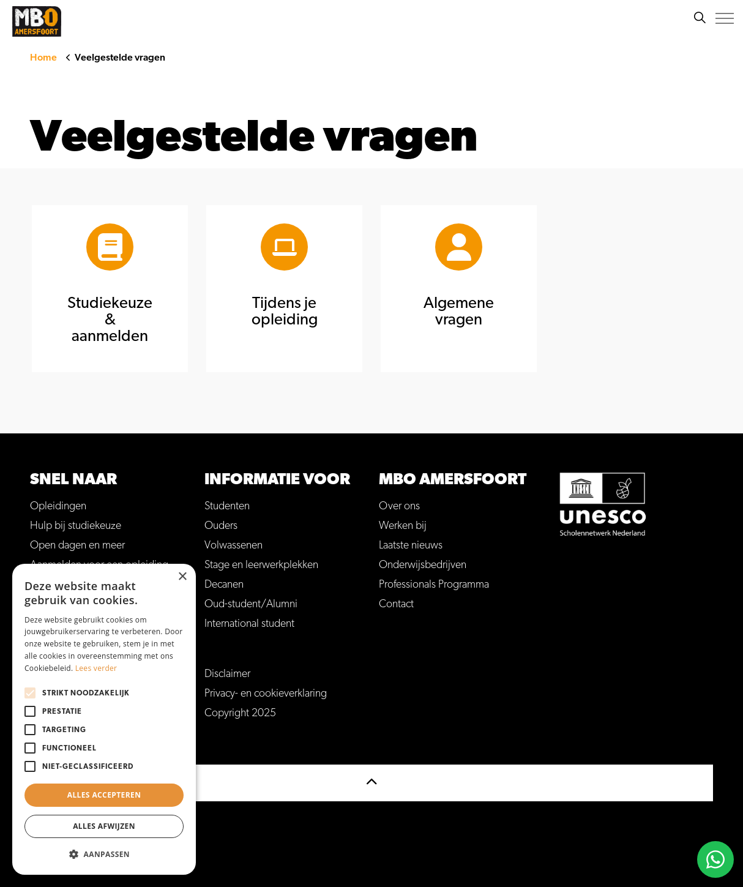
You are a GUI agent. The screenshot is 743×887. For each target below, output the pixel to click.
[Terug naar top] (371, 783)
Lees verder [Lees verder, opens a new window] (96, 668)
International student (249, 623)
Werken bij (403, 525)
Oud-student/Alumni (250, 604)
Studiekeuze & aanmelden (109, 319)
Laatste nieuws (410, 545)
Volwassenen (233, 545)
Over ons (399, 506)
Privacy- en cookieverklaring (265, 693)
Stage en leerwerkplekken (261, 565)
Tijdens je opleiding (285, 311)
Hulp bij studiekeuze (75, 525)
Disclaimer (227, 673)
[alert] (104, 719)
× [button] (182, 577)
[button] (104, 854)
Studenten (227, 506)
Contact (396, 604)
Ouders (220, 525)
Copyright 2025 (240, 713)
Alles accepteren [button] (104, 795)
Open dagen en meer (77, 545)
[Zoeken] (699, 18)
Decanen (224, 584)
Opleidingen (58, 506)
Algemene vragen (459, 311)
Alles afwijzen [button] (104, 826)
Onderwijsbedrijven (422, 565)
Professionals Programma (434, 584)
